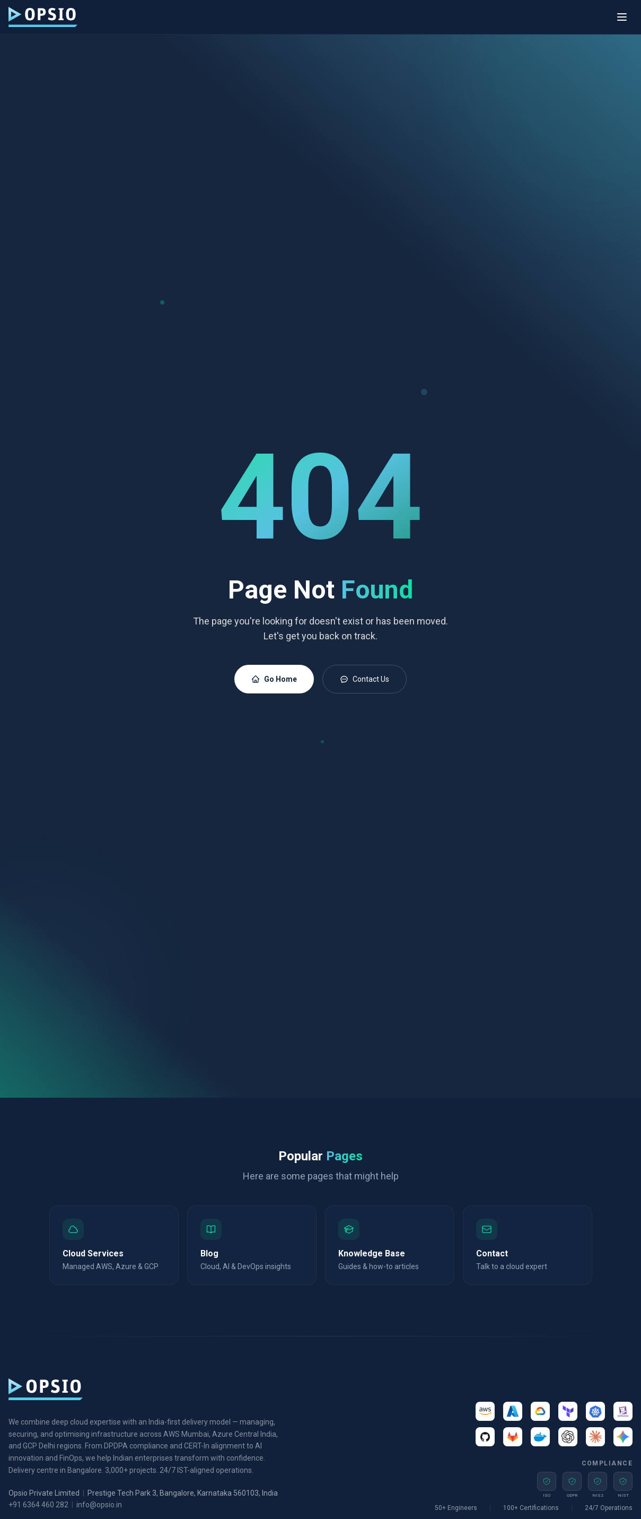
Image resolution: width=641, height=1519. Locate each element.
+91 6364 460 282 (38, 1504)
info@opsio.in (99, 1504)
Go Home (274, 679)
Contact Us (364, 679)
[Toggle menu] (622, 17)
